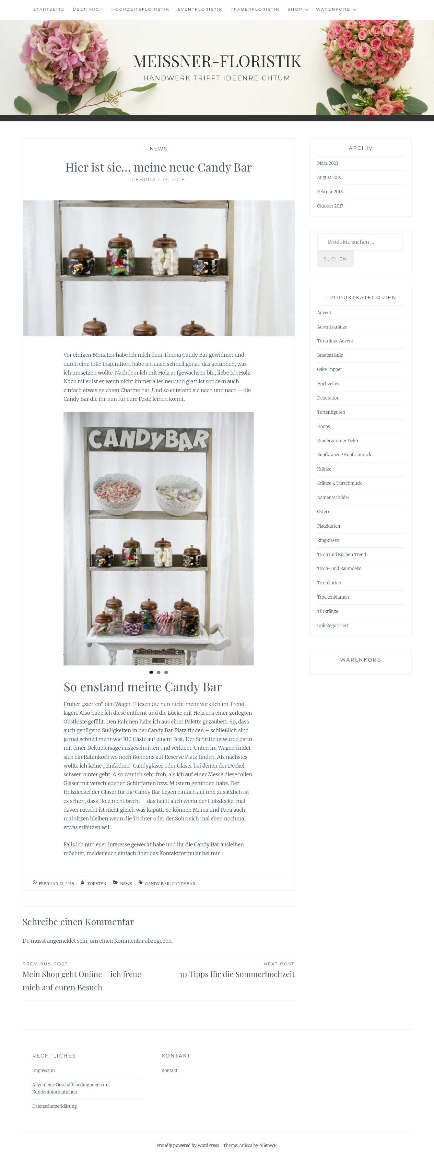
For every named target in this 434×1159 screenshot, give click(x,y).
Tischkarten (329, 583)
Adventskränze (332, 327)
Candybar (183, 883)
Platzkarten (328, 526)
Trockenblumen (333, 597)
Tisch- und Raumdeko (339, 568)
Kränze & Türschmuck (339, 483)
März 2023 (327, 163)
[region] (159, 538)
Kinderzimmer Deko (337, 441)
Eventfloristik (200, 9)
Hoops (323, 426)
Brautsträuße (330, 355)
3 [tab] (166, 672)
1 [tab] (151, 672)
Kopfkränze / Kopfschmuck (344, 455)
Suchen (335, 258)
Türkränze (327, 611)
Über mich (88, 9)
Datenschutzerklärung (54, 1106)
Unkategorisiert (332, 625)
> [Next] (246, 537)
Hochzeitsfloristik (140, 9)
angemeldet (61, 941)
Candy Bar (157, 883)
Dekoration (328, 398)
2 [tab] (158, 672)
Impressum (43, 1070)
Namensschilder (333, 497)
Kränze (324, 469)
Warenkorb (333, 9)
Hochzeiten (328, 384)
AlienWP (267, 1145)
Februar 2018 (330, 192)
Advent (324, 313)
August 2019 (329, 177)
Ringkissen (328, 540)
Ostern (324, 512)
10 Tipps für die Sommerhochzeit (227, 969)
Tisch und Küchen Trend (341, 554)
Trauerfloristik (255, 9)
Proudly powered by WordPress (187, 1145)
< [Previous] (71, 537)
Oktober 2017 (330, 206)
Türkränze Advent (335, 341)
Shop (295, 9)
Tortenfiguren (331, 412)
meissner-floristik (217, 60)
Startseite (49, 9)
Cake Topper (329, 369)
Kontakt (170, 1070)
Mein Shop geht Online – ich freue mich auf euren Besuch (91, 976)
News (159, 149)
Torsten (97, 883)
